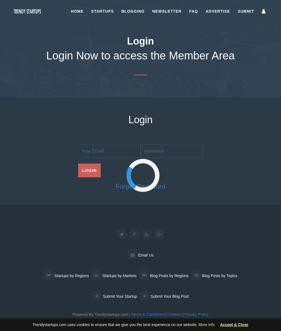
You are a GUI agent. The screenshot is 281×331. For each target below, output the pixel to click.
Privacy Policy (197, 314)
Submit (246, 11)
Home (77, 11)
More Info (206, 324)
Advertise (218, 11)
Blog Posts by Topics (214, 276)
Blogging (133, 11)
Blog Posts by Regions (164, 276)
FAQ (193, 11)
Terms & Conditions (147, 314)
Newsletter (166, 11)
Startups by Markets (114, 276)
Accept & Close (234, 325)
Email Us (141, 255)
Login (89, 170)
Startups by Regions (66, 276)
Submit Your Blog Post (164, 296)
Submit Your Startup (114, 296)
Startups (102, 11)
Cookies (175, 314)
